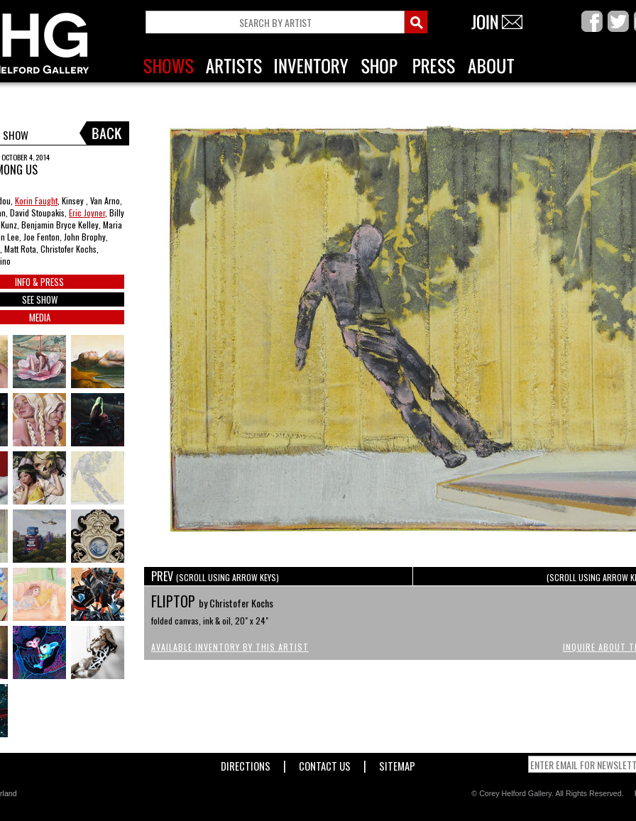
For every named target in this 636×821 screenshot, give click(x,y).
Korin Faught (36, 200)
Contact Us (325, 763)
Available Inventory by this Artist (230, 647)
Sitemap (397, 763)
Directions (245, 763)
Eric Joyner (87, 212)
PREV (215, 576)
